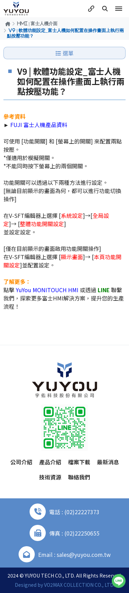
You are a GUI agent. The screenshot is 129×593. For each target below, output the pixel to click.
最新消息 (108, 462)
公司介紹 (21, 462)
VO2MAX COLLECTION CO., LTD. (79, 584)
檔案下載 (79, 462)
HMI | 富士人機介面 (37, 23)
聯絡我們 (79, 477)
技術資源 (50, 477)
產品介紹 (50, 462)
